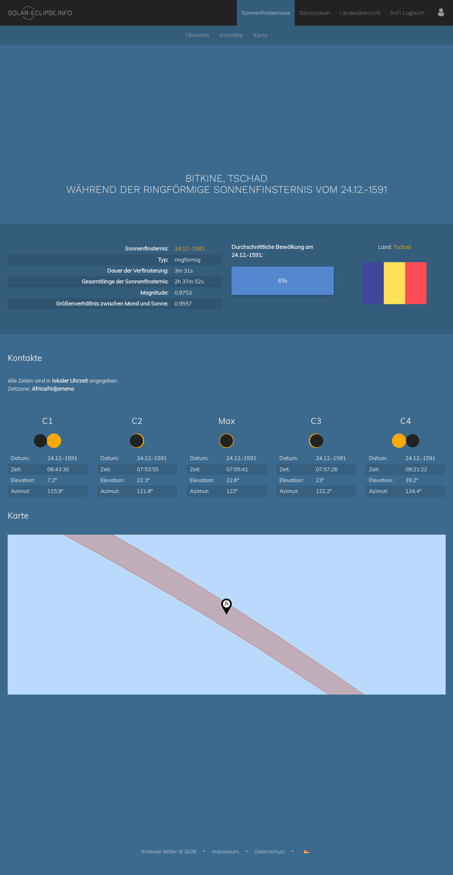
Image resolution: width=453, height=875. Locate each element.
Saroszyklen (315, 13)
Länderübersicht (360, 13)
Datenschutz (269, 851)
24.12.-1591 (190, 248)
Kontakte (231, 35)
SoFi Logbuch (407, 13)
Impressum (225, 851)
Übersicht (197, 35)
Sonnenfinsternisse (266, 13)
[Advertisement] (226, 99)
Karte (260, 35)
